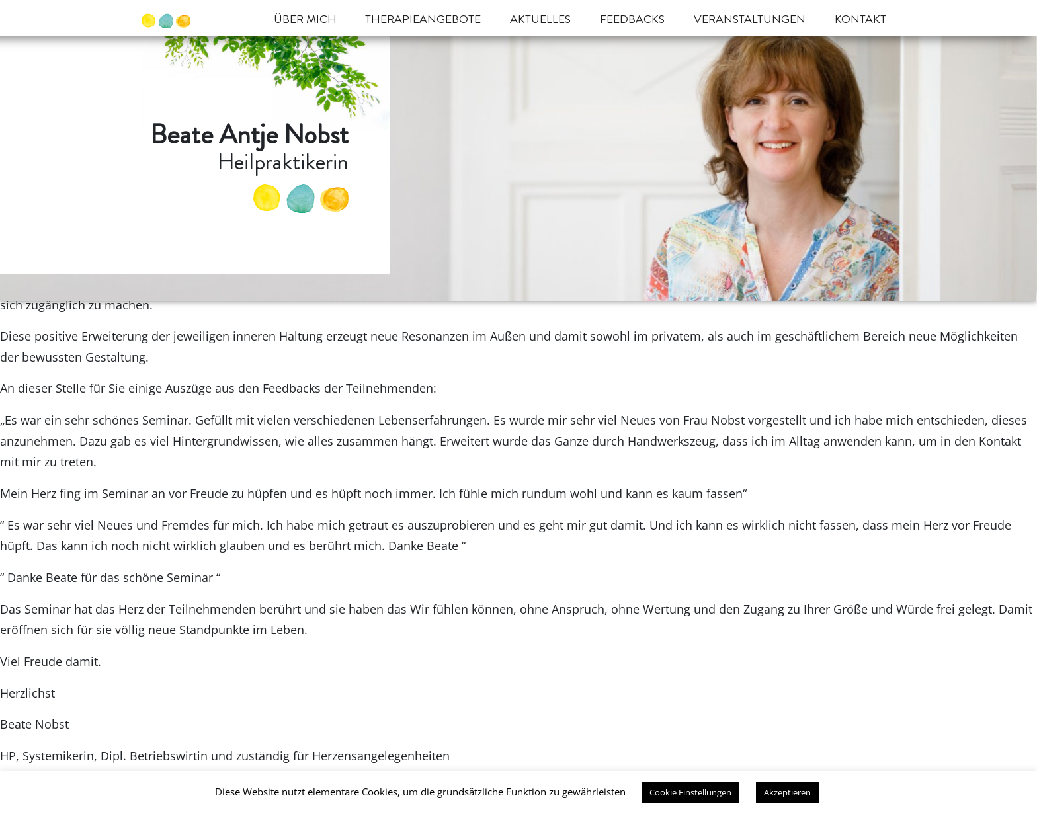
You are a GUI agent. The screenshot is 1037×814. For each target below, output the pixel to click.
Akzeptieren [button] (787, 792)
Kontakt (860, 19)
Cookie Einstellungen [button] (690, 792)
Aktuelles (540, 19)
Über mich (305, 19)
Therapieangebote (423, 19)
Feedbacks (632, 19)
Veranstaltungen (750, 19)
